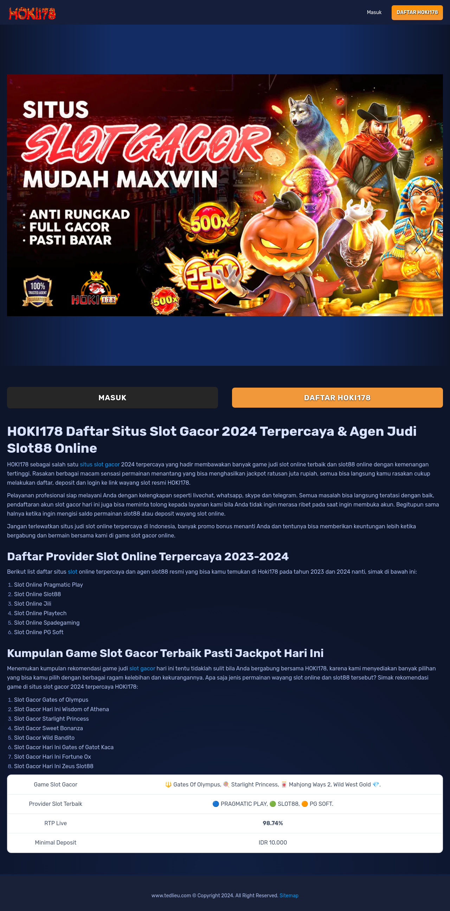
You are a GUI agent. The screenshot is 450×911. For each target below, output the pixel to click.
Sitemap (288, 896)
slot (72, 571)
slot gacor (142, 668)
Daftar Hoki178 (417, 12)
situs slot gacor (100, 464)
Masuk (374, 12)
